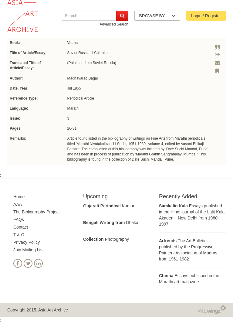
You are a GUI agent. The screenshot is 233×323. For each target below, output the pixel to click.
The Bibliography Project (36, 211)
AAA (17, 204)
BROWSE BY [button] (157, 15)
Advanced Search (114, 24)
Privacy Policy (26, 242)
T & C (18, 234)
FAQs (18, 219)
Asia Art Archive (53, 310)
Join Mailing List (28, 249)
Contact (20, 227)
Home (19, 196)
